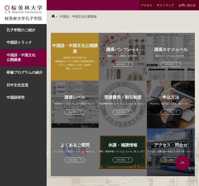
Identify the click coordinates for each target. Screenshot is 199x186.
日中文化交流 (17, 85)
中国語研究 (15, 97)
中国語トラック (19, 42)
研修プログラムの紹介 (24, 72)
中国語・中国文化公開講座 (20, 57)
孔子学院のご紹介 (20, 30)
